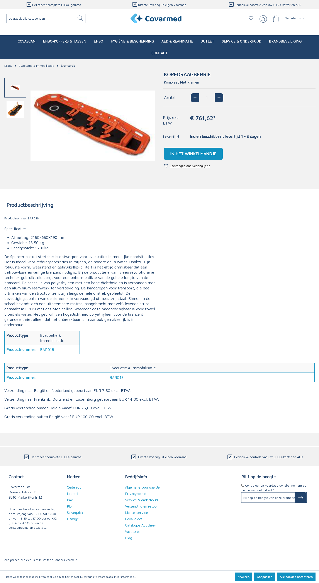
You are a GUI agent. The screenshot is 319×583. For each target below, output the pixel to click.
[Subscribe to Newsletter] (301, 497)
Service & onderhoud (141, 500)
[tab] (54, 204)
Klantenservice (136, 513)
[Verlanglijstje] (251, 18)
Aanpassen (264, 577)
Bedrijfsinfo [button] (136, 476)
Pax (70, 500)
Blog (128, 538)
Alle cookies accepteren (296, 577)
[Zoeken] (80, 18)
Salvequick (75, 513)
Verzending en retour (141, 506)
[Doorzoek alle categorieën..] (46, 18)
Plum (71, 506)
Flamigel (73, 519)
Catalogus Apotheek (140, 525)
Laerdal (72, 494)
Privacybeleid (135, 494)
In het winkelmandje (193, 153)
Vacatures (132, 531)
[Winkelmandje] (274, 18)
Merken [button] (73, 476)
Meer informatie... (125, 576)
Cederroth (75, 487)
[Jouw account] (262, 18)
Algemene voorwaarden (143, 487)
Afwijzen (243, 577)
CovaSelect (134, 519)
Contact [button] (16, 476)
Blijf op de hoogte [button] (258, 476)
